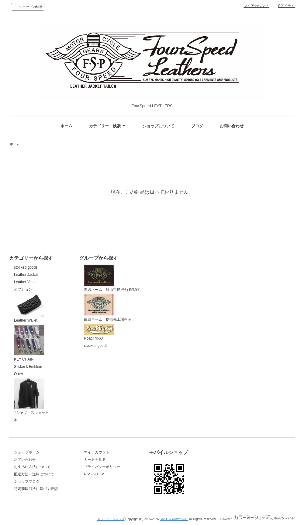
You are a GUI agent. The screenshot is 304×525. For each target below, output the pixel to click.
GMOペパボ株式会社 (174, 519)
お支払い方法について (32, 467)
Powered (257, 519)
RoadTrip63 (99, 332)
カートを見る (95, 459)
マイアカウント (256, 6)
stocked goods (25, 267)
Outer (18, 374)
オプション (23, 289)
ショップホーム (27, 452)
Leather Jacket (26, 275)
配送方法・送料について (34, 474)
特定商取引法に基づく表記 (36, 489)
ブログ (197, 126)
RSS (88, 474)
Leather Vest (24, 282)
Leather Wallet (29, 308)
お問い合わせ (232, 126)
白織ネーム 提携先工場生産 (107, 308)
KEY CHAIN (29, 343)
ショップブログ (27, 481)
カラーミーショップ (111, 519)
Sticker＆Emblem (28, 367)
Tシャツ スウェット (31, 397)
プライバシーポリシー (102, 467)
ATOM (99, 474)
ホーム (66, 126)
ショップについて (158, 126)
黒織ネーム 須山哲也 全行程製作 (112, 278)
